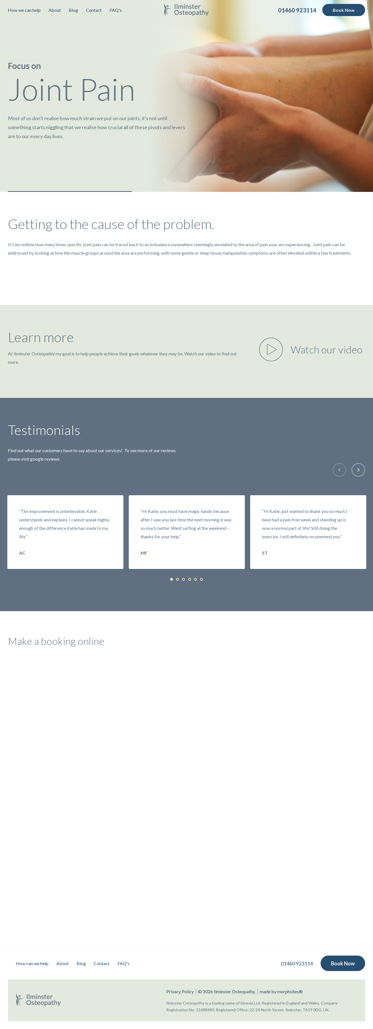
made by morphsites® (281, 991)
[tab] (171, 579)
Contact (94, 10)
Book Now (344, 10)
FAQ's (116, 10)
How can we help (32, 963)
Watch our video (327, 349)
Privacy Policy (180, 991)
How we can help (24, 10)
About (54, 10)
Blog (73, 10)
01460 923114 (297, 963)
